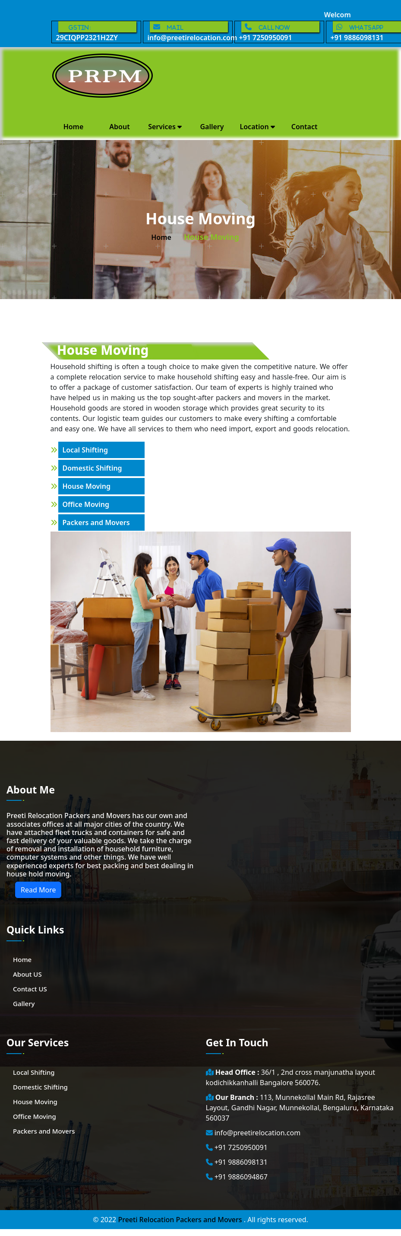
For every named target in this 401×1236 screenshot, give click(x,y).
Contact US (30, 988)
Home (73, 126)
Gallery (212, 126)
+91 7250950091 (279, 31)
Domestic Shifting (92, 468)
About (119, 126)
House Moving (87, 486)
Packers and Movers (96, 522)
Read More (38, 890)
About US (27, 974)
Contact (304, 126)
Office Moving (86, 504)
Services (165, 126)
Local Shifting (85, 450)
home (161, 237)
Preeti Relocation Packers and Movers (180, 1219)
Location (257, 126)
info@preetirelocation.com (190, 31)
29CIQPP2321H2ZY (96, 31)
